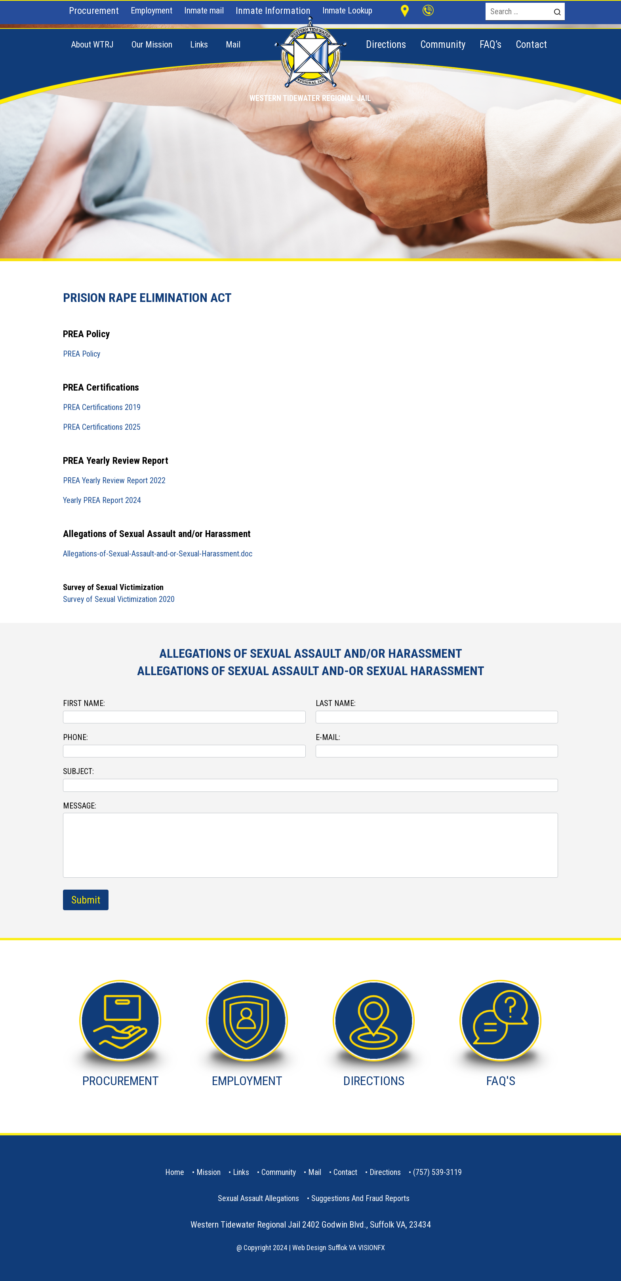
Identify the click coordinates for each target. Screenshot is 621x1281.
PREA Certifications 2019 (102, 407)
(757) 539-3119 (437, 1172)
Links (199, 44)
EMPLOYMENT (247, 1080)
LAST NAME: (336, 703)
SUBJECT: (78, 771)
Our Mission (151, 44)
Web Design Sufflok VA (324, 1247)
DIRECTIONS (373, 1080)
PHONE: (75, 737)
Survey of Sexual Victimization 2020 (119, 599)
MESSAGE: (79, 805)
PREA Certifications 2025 (102, 427)
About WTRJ (92, 44)
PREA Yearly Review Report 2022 (114, 480)
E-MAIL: (328, 737)
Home (174, 1172)
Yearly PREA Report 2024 (102, 500)
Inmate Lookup (347, 10)
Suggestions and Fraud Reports (360, 1198)
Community (278, 1172)
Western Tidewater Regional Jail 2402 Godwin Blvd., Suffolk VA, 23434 (310, 1225)
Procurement (94, 10)
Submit (85, 900)
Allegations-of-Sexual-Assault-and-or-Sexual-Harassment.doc (157, 553)
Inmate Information (273, 10)
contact (345, 1172)
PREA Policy (81, 354)
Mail (233, 44)
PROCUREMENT (120, 1080)
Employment (151, 10)
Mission (208, 1172)
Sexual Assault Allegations (258, 1198)
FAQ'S (500, 1080)
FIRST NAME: (84, 703)
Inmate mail (204, 10)
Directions (385, 1172)
